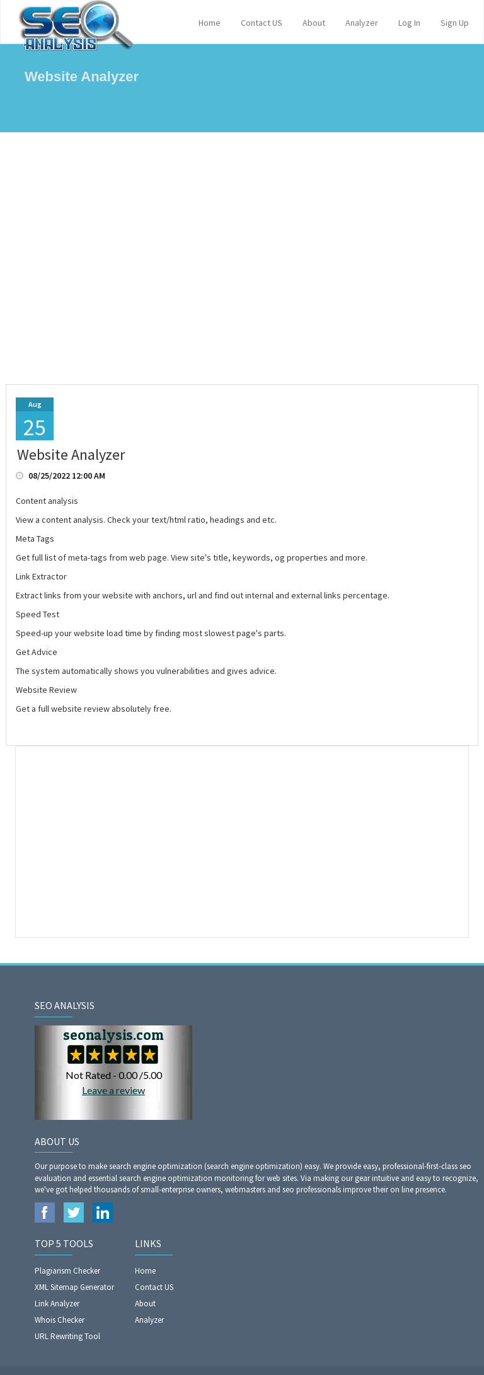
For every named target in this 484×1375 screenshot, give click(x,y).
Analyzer (361, 22)
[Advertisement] (242, 258)
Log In (409, 22)
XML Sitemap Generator (74, 1287)
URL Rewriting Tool (67, 1336)
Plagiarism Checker (67, 1270)
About (313, 22)
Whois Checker (59, 1320)
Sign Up (455, 22)
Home (210, 22)
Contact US (261, 22)
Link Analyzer (57, 1303)
